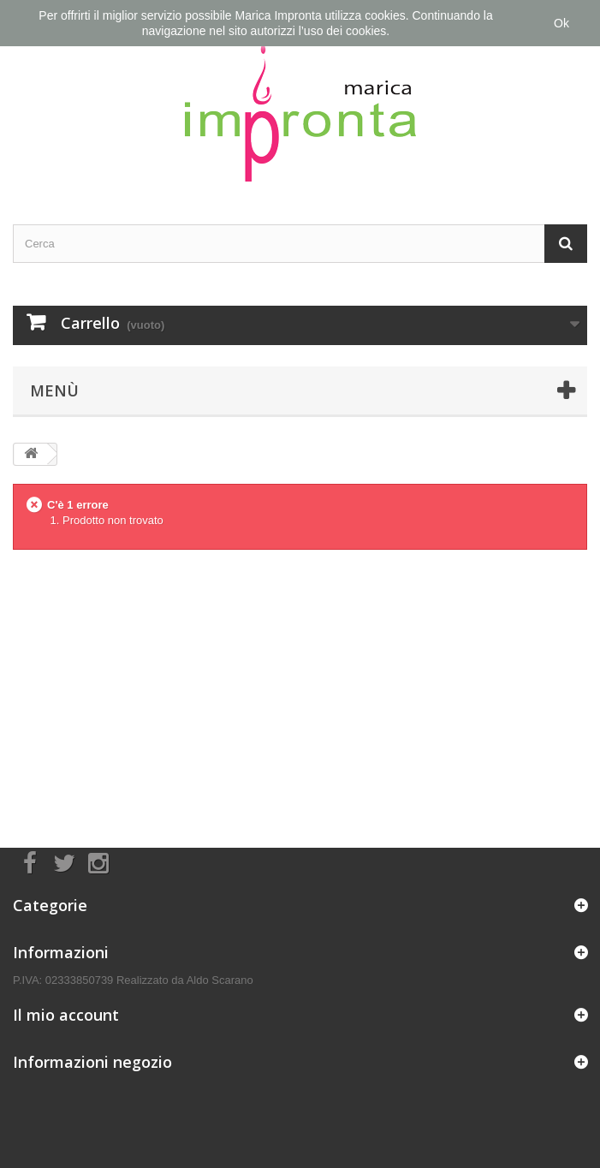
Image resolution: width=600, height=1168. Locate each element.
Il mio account (66, 1014)
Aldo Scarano (220, 980)
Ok (561, 23)
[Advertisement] (300, 685)
